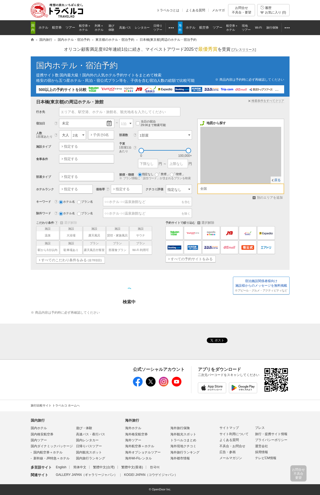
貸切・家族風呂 (117, 231)
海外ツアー (133, 440)
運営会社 (261, 446)
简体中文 (79, 467)
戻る (277, 180)
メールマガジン (230, 458)
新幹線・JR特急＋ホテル (51, 458)
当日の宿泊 (151, 123)
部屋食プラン (117, 246)
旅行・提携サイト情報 (271, 434)
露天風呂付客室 (94, 246)
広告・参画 (227, 452)
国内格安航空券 (42, 434)
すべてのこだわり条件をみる (71, 260)
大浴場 (71, 231)
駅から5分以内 (47, 246)
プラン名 (85, 202)
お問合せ (241, 10)
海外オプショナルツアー (143, 452)
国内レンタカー (87, 440)
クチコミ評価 (154, 189)
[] (244, 50)
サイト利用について (234, 434)
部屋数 (123, 135)
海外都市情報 (180, 458)
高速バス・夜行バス (90, 434)
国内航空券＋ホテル (48, 452)
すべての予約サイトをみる (192, 259)
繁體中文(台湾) (104, 467)
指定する (71, 146)
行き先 (40, 111)
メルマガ (218, 10)
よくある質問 (195, 10)
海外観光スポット (183, 434)
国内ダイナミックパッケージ (52, 446)
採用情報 (261, 452)
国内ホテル (39, 428)
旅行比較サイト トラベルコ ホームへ (55, 405)
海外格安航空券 (136, 434)
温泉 (47, 231)
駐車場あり (71, 246)
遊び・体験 (84, 428)
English (61, 467)
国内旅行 (38, 420)
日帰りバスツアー (89, 446)
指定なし (146, 174)
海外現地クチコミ (183, 446)
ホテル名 (67, 202)
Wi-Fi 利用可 (141, 246)
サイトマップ (229, 428)
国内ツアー (39, 440)
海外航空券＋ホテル (139, 446)
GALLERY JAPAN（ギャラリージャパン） (86, 475)
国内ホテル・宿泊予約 (77, 65)
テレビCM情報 (265, 458)
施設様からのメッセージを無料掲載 (261, 286)
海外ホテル (133, 428)
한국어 (155, 467)
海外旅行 (132, 420)
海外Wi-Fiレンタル (138, 458)
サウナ (141, 231)
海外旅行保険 (180, 428)
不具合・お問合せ (232, 446)
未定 (65, 123)
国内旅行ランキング (90, 458)
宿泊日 (40, 123)
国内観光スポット (89, 452)
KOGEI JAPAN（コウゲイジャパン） (151, 475)
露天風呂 (94, 231)
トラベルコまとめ (183, 440)
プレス (260, 428)
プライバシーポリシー (271, 440)
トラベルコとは (168, 10)
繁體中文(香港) (132, 467)
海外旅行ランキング (184, 452)
